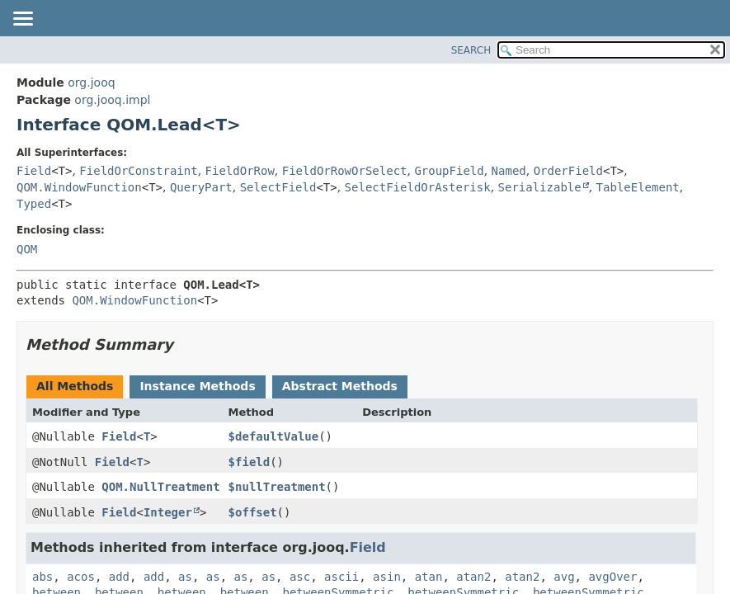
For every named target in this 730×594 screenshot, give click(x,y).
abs (42, 576)
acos (81, 576)
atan (429, 576)
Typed (33, 203)
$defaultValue (273, 436)
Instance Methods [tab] (197, 386)
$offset (252, 512)
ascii (341, 576)
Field (33, 170)
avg (563, 576)
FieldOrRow (240, 170)
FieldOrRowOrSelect (344, 170)
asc (300, 576)
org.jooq (91, 82)
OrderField (568, 170)
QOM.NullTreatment (160, 486)
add (119, 576)
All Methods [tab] (74, 386)
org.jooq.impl (112, 99)
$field (249, 462)
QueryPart (201, 187)
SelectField (278, 187)
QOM (26, 249)
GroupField (448, 170)
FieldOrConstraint (138, 170)
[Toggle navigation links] (22, 19)
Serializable (540, 187)
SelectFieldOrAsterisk (418, 187)
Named (509, 170)
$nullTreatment (277, 486)
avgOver (612, 576)
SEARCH (471, 50)
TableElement (638, 187)
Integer (168, 512)
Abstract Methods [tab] (340, 386)
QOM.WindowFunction (79, 187)
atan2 (473, 576)
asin (387, 576)
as (185, 576)
